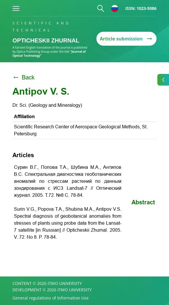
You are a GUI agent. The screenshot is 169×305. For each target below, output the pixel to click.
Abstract (143, 202)
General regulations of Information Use (50, 298)
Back (23, 77)
